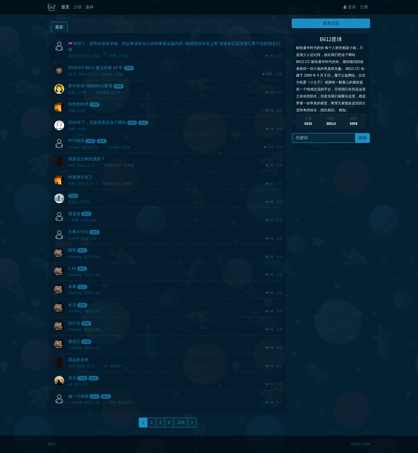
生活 (72, 305)
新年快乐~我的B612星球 (90, 85)
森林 (90, 7)
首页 (65, 7)
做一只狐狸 (78, 396)
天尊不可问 (78, 232)
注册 (364, 7)
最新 (59, 27)
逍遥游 (74, 213)
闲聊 (129, 68)
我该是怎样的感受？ (86, 159)
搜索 (362, 137)
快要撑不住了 (80, 177)
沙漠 (77, 7)
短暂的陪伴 (78, 104)
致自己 (74, 341)
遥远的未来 (78, 359)
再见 (72, 378)
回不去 (74, 323)
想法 (143, 122)
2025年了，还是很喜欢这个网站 (97, 122)
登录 (349, 7)
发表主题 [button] (331, 23)
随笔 (101, 141)
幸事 (72, 286)
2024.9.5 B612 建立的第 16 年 (95, 67)
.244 (180, 422)
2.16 (72, 268)
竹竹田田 (76, 140)
